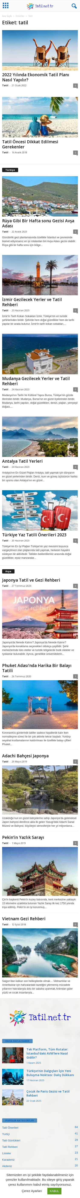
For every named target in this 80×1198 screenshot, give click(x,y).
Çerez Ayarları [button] (32, 1191)
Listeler (6, 1153)
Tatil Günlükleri (11, 1140)
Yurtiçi (6, 1134)
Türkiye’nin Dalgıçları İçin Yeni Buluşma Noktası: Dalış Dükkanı (50, 1073)
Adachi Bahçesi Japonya (25, 756)
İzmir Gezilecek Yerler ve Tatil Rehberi (32, 302)
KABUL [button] (54, 1191)
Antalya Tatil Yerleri (22, 461)
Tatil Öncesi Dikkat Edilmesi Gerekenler (30, 144)
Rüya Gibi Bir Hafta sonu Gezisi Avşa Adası (38, 223)
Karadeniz (8, 1159)
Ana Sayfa (7, 16)
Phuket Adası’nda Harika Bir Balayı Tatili (36, 668)
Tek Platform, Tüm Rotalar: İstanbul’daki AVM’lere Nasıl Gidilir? (47, 1053)
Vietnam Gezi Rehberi (23, 919)
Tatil (5, 85)
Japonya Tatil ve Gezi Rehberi (31, 580)
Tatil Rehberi (9, 1146)
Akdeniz (7, 1166)
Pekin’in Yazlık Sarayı (23, 837)
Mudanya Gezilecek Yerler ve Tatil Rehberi (36, 381)
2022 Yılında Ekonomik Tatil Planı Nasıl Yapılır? (35, 77)
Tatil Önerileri (10, 1127)
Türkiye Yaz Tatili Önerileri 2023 (34, 535)
